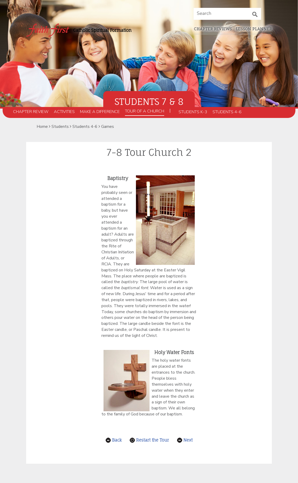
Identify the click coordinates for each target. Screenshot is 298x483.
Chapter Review (31, 112)
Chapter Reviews (213, 28)
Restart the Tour (149, 440)
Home (42, 126)
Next (185, 440)
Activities (64, 112)
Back (114, 440)
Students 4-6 (227, 112)
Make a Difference (100, 112)
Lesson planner (254, 28)
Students (60, 126)
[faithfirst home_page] (47, 30)
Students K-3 (193, 112)
